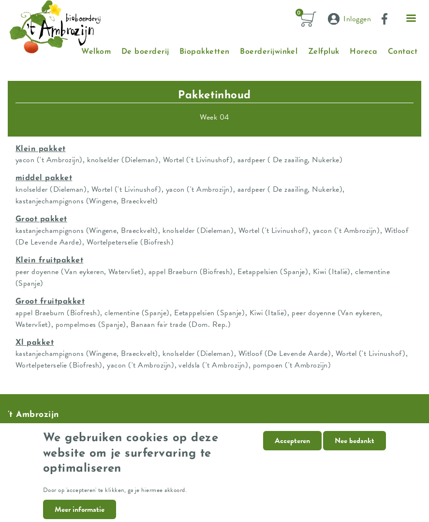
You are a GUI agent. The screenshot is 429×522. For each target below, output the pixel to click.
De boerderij (145, 52)
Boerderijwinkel (268, 52)
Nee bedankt (354, 448)
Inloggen (357, 19)
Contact (402, 52)
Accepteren (292, 448)
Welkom (96, 52)
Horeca (363, 52)
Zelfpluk (324, 52)
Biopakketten (204, 52)
